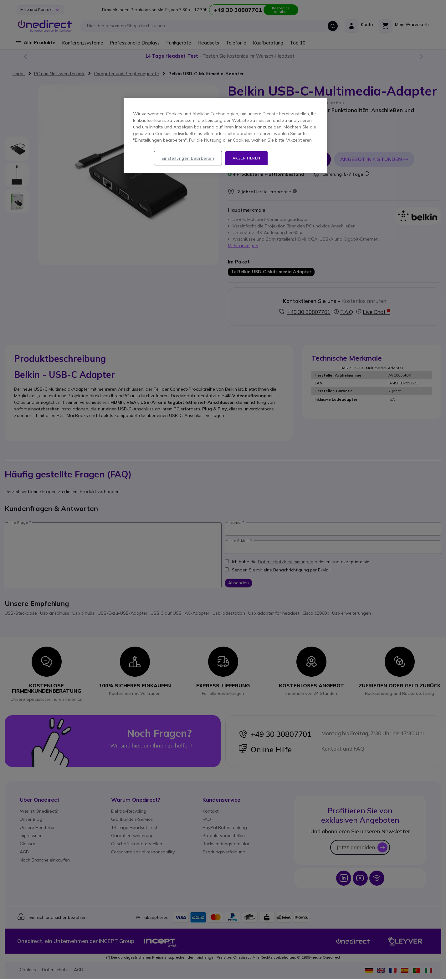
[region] (225, 135)
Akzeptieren (247, 158)
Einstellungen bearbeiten (187, 158)
